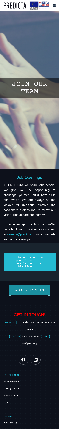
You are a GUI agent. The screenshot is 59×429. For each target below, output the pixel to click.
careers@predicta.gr (20, 234)
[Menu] (54, 5)
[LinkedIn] (36, 360)
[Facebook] (23, 360)
